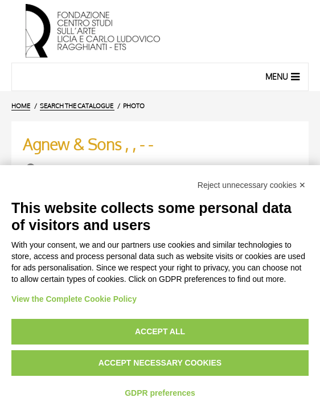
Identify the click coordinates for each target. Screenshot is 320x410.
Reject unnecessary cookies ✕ (252, 185)
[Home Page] (160, 31)
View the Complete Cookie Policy (74, 299)
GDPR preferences (160, 392)
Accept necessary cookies (160, 362)
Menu (283, 76)
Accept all (160, 331)
